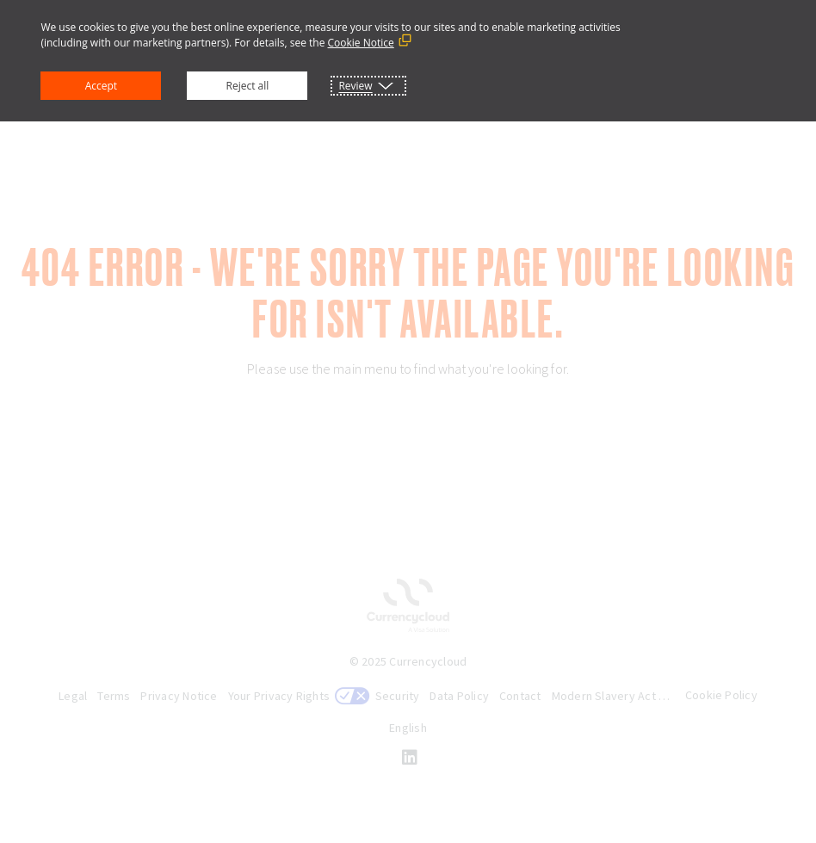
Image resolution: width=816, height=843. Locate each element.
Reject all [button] (247, 85)
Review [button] (355, 85)
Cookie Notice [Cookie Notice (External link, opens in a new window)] (361, 42)
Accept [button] (101, 85)
